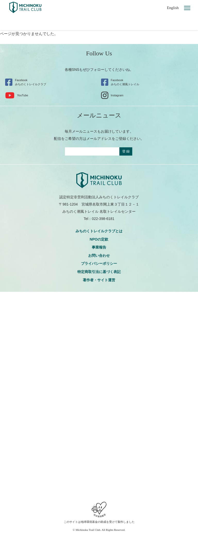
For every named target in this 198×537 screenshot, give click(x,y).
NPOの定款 (99, 239)
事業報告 (99, 247)
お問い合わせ (99, 255)
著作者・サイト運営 (99, 280)
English (173, 8)
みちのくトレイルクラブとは (99, 231)
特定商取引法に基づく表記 (99, 272)
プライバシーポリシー (99, 263)
